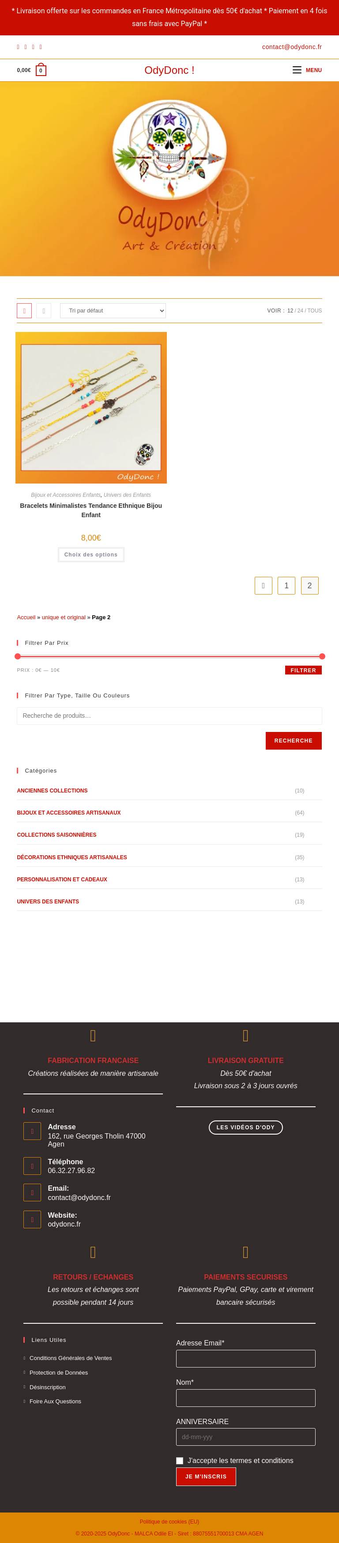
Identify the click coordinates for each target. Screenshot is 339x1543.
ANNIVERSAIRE (202, 1421)
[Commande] (113, 310)
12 (290, 311)
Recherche (294, 741)
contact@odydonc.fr (79, 1197)
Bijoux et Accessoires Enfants (66, 495)
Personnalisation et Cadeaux (62, 879)
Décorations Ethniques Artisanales (72, 857)
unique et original (64, 617)
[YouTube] (41, 46)
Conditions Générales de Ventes (71, 1358)
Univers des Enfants (127, 495)
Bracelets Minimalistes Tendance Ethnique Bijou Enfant (91, 510)
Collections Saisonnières (56, 835)
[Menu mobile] (307, 70)
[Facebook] (19, 46)
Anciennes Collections (52, 791)
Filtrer (303, 670)
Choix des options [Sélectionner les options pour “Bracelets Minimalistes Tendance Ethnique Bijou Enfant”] (91, 555)
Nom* (185, 1382)
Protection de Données (59, 1372)
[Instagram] (33, 46)
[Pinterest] (26, 46)
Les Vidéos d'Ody (246, 1127)
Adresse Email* (200, 1343)
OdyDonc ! (169, 70)
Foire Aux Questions (55, 1401)
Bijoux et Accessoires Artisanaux (69, 813)
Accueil (26, 617)
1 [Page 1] (286, 585)
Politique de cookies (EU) (170, 1522)
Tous (314, 311)
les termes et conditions (256, 1460)
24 (300, 311)
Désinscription (48, 1387)
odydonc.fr (64, 1224)
